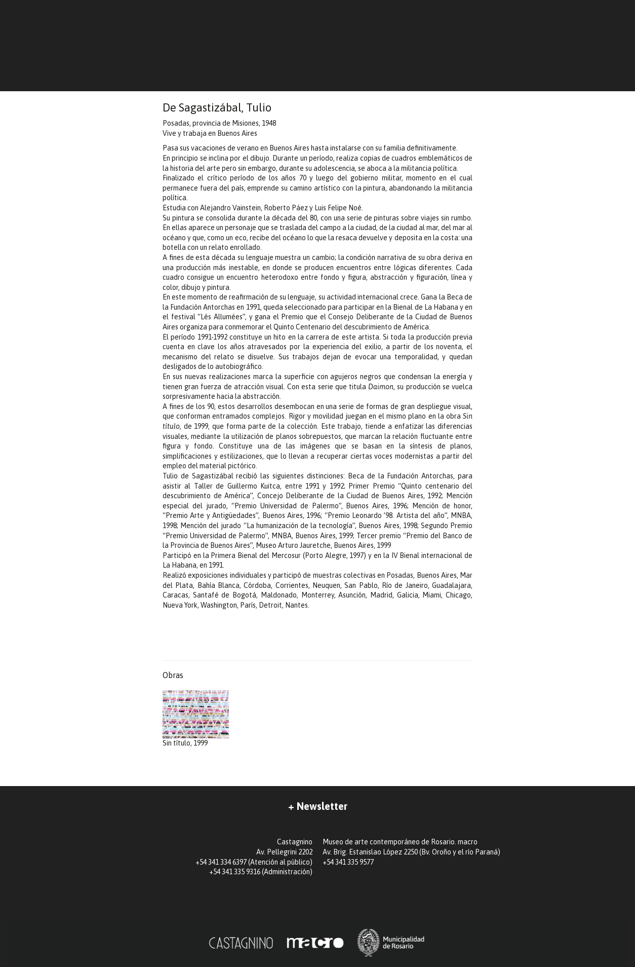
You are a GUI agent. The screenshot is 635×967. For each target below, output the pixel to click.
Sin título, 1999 (196, 719)
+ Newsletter (317, 806)
